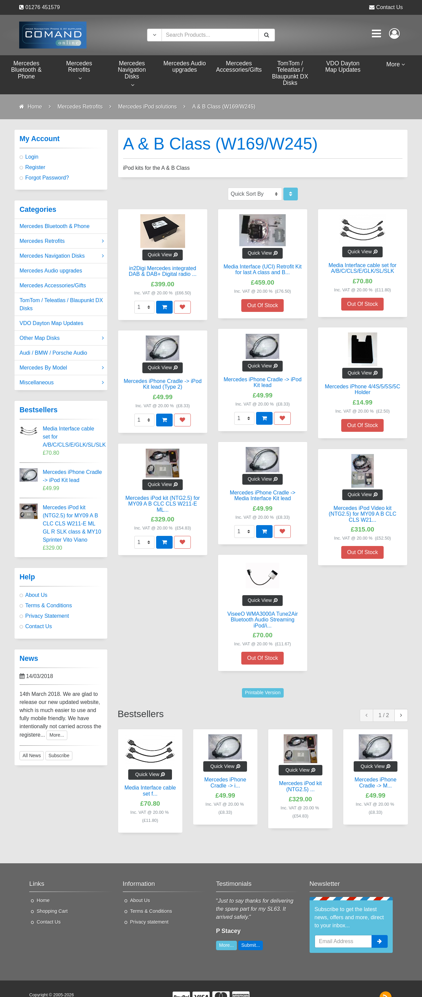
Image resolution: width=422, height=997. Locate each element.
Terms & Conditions (48, 605)
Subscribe (58, 755)
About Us (36, 595)
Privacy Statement (47, 616)
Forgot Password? (47, 178)
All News (32, 755)
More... (56, 735)
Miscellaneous (62, 383)
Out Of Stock (262, 305)
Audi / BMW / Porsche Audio (53, 353)
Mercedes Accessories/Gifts (53, 285)
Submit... (250, 945)
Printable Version (263, 692)
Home (43, 900)
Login (31, 157)
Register (35, 167)
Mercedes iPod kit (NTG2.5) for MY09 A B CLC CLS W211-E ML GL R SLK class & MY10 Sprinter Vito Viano (72, 524)
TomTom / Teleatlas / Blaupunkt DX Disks (61, 304)
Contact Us (389, 7)
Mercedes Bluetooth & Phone (55, 226)
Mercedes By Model (62, 368)
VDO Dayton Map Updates (51, 323)
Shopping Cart (52, 911)
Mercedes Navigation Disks (62, 256)
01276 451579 (42, 7)
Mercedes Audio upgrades (51, 271)
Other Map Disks (62, 338)
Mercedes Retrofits (62, 241)
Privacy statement (149, 922)
